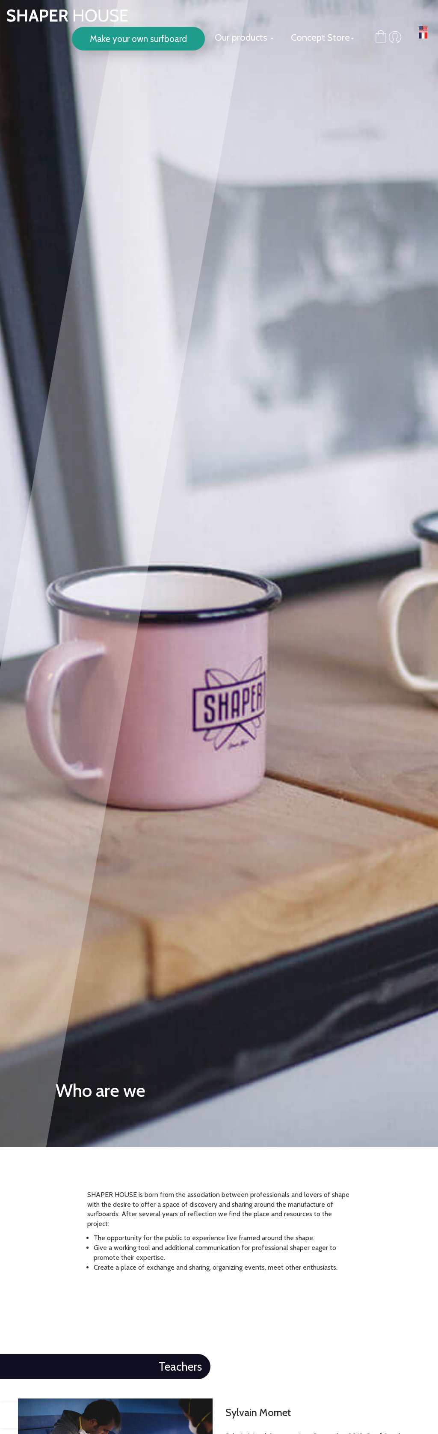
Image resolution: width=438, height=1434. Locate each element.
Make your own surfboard (138, 38)
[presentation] (15, 1415)
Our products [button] (244, 37)
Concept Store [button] (322, 37)
